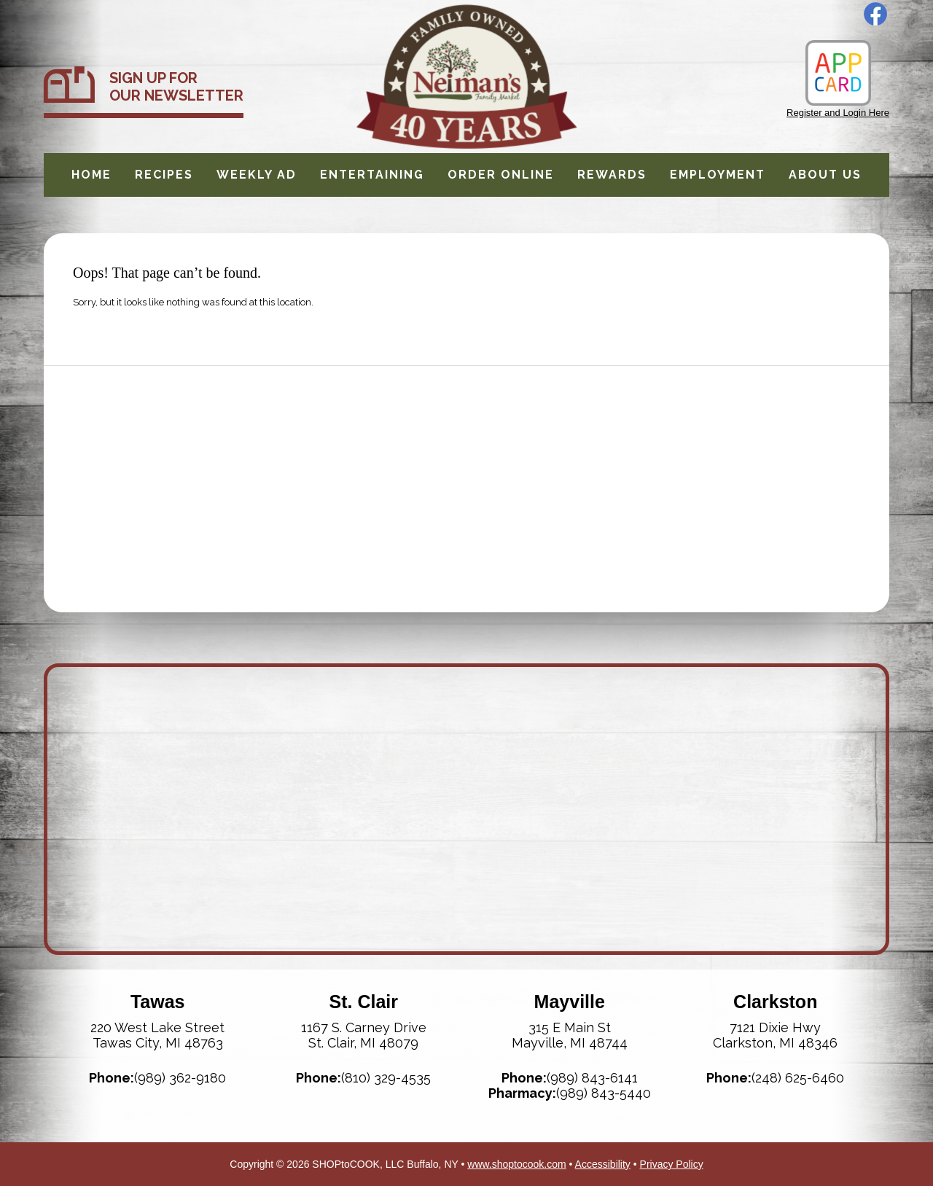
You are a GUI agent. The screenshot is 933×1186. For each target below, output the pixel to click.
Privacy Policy (671, 1164)
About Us (825, 175)
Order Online (501, 175)
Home (91, 175)
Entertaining (372, 175)
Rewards (612, 175)
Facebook (875, 14)
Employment (717, 175)
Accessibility (603, 1164)
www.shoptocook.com (516, 1164)
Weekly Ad (256, 175)
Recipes (164, 175)
